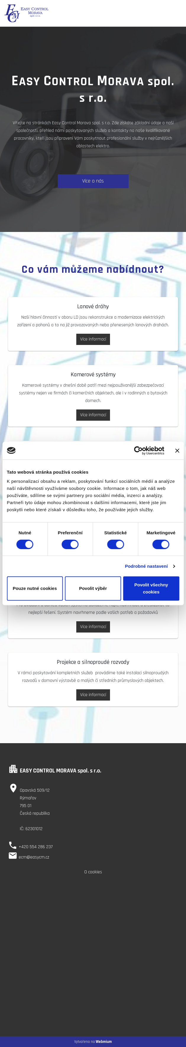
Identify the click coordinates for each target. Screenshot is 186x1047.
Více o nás (93, 181)
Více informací (93, 339)
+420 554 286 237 (36, 847)
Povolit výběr (93, 588)
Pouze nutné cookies (35, 588)
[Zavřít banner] (177, 451)
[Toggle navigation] (176, 13)
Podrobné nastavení (146, 566)
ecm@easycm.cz (34, 857)
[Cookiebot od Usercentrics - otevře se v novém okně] (138, 450)
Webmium (104, 1041)
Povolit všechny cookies (151, 588)
